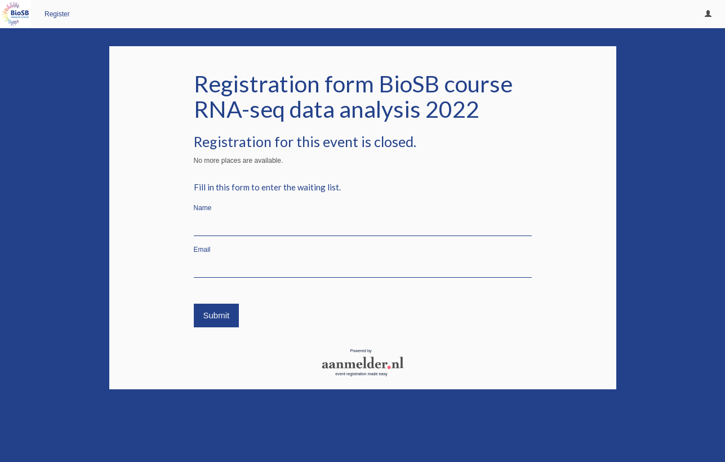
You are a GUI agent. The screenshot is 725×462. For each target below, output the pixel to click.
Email (202, 250)
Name (203, 208)
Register (57, 14)
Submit (216, 315)
